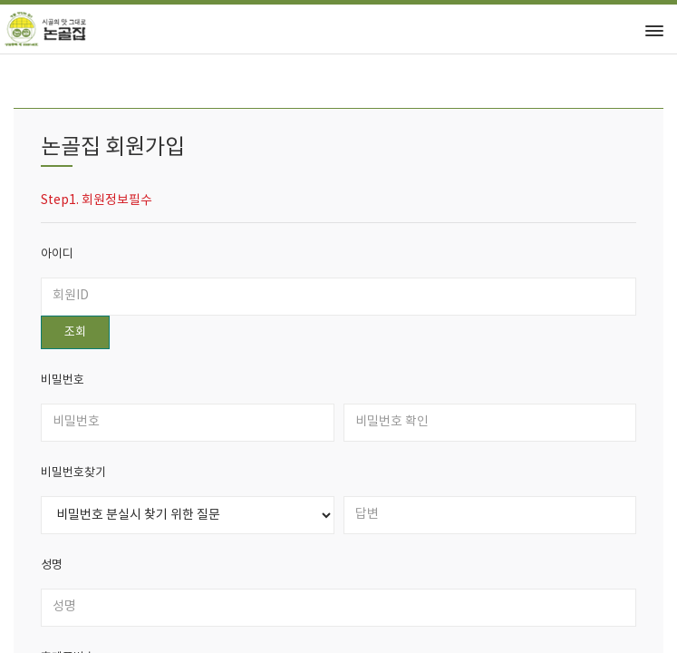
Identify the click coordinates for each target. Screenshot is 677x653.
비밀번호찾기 (73, 473)
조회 (75, 332)
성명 (52, 565)
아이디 (57, 254)
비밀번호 (62, 380)
